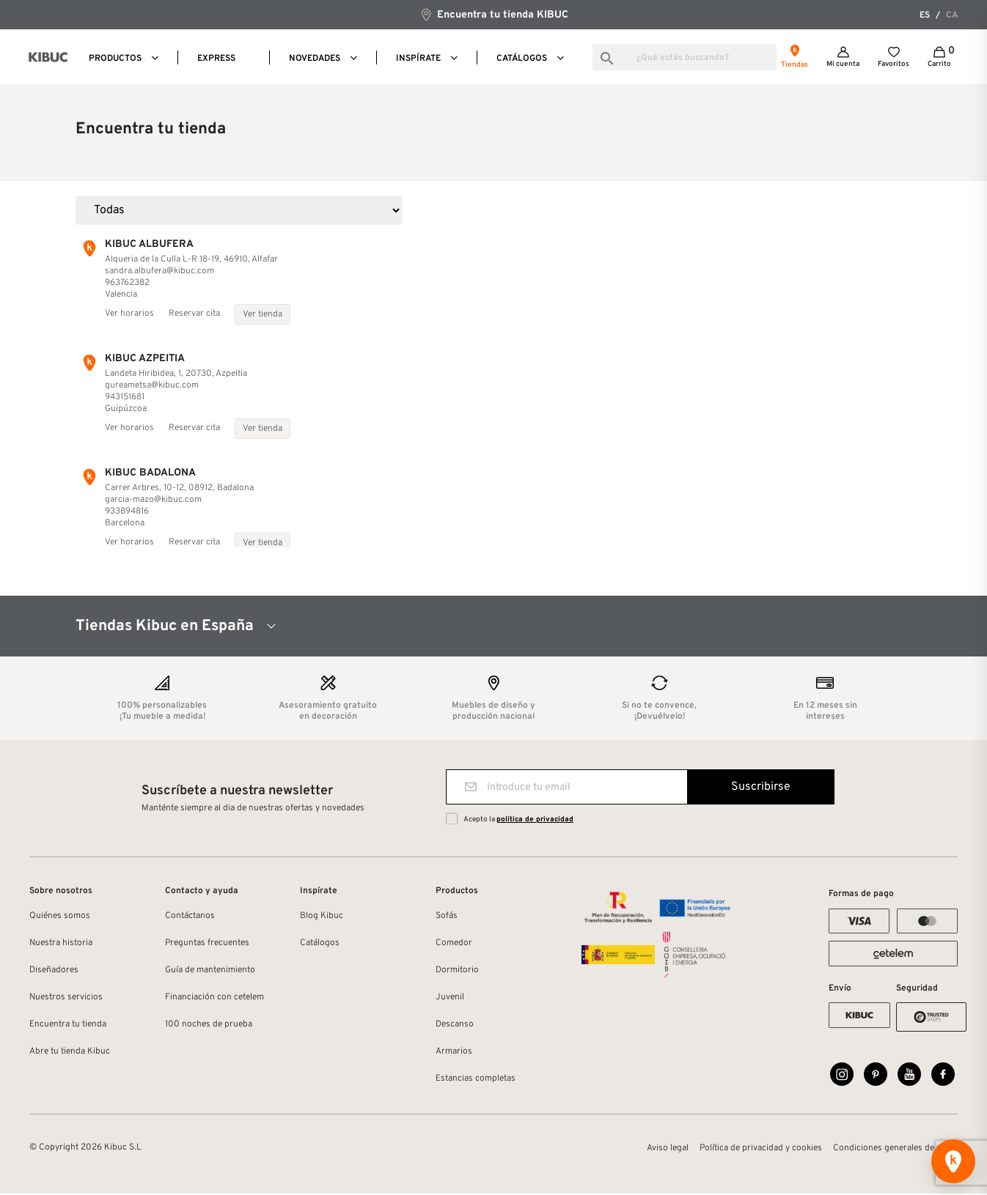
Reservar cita (194, 313)
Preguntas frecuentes (207, 943)
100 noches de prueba (208, 1024)
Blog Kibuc (321, 916)
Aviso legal (668, 1149)
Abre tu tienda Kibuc (69, 1051)
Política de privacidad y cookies (761, 1149)
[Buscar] (684, 57)
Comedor (454, 943)
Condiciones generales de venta (895, 1149)
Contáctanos (190, 916)
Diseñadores (53, 970)
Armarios (454, 1051)
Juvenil (450, 997)
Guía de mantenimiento (210, 970)
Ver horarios (129, 313)
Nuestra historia (60, 943)
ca (952, 15)
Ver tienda (262, 314)
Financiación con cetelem (214, 997)
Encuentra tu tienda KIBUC (493, 14)
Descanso (455, 1024)
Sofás (447, 916)
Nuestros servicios (66, 997)
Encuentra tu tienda (67, 1024)
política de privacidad (534, 819)
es (925, 15)
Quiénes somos (59, 916)
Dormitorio (457, 970)
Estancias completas (475, 1078)
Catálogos (320, 943)
